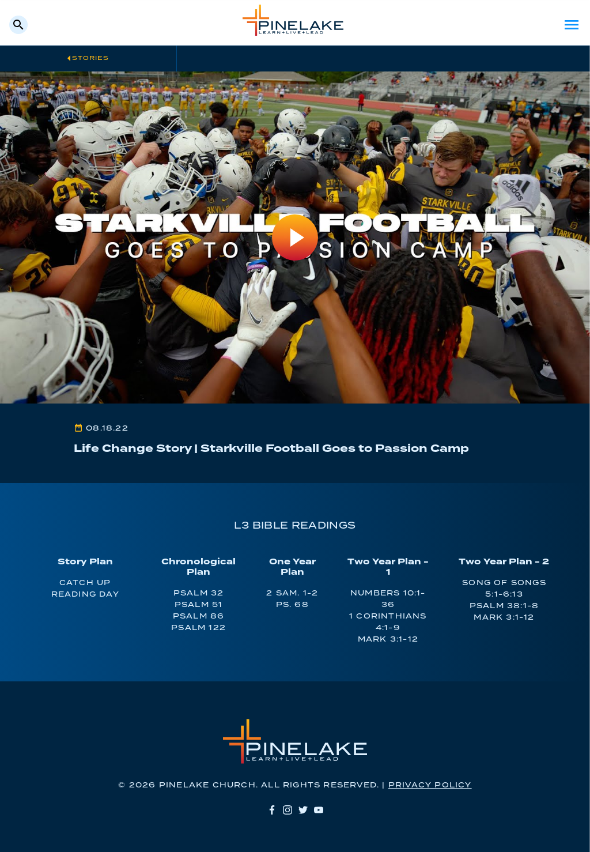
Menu (571, 25)
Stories (90, 58)
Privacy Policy (430, 785)
